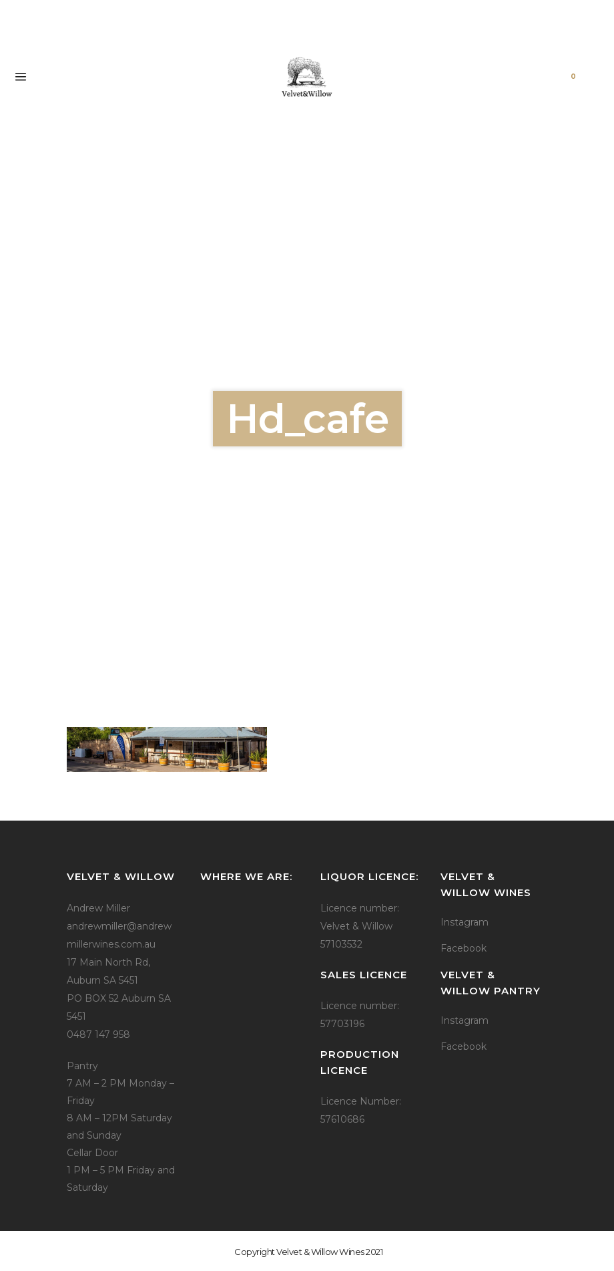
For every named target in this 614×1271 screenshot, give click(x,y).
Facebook (463, 948)
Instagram (464, 922)
